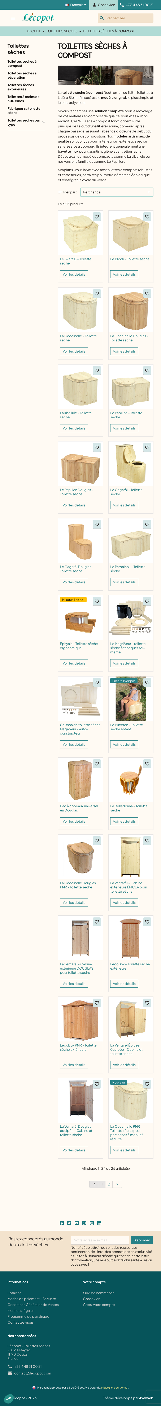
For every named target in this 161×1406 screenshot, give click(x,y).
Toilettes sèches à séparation (22, 75)
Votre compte (94, 1282)
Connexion (91, 1298)
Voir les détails (74, 274)
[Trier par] (116, 192)
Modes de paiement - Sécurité (32, 1298)
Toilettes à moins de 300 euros (24, 99)
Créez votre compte (99, 1304)
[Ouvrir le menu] (13, 18)
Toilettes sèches (18, 48)
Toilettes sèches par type (24, 122)
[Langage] (75, 5)
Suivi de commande (99, 1293)
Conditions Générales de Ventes (33, 1304)
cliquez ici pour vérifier (114, 1387)
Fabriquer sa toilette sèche (24, 110)
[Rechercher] (125, 18)
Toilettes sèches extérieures (21, 87)
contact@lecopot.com (32, 1373)
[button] (9, 1399)
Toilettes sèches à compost (22, 63)
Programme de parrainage (28, 1316)
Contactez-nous (21, 1322)
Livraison (14, 1293)
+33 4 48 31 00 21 (28, 1366)
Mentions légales (21, 1310)
